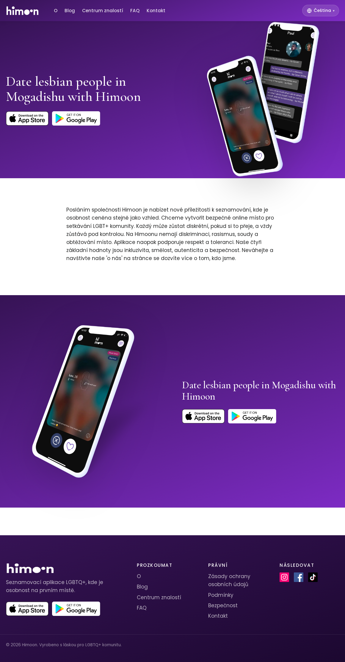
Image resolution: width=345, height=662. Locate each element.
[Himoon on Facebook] (298, 577)
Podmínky (220, 595)
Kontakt (156, 10)
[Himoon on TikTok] (313, 577)
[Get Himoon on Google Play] (76, 118)
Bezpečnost (223, 605)
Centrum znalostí (102, 10)
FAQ (134, 10)
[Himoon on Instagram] (284, 577)
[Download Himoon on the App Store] (27, 118)
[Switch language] (320, 10)
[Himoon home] (22, 10)
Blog (70, 10)
